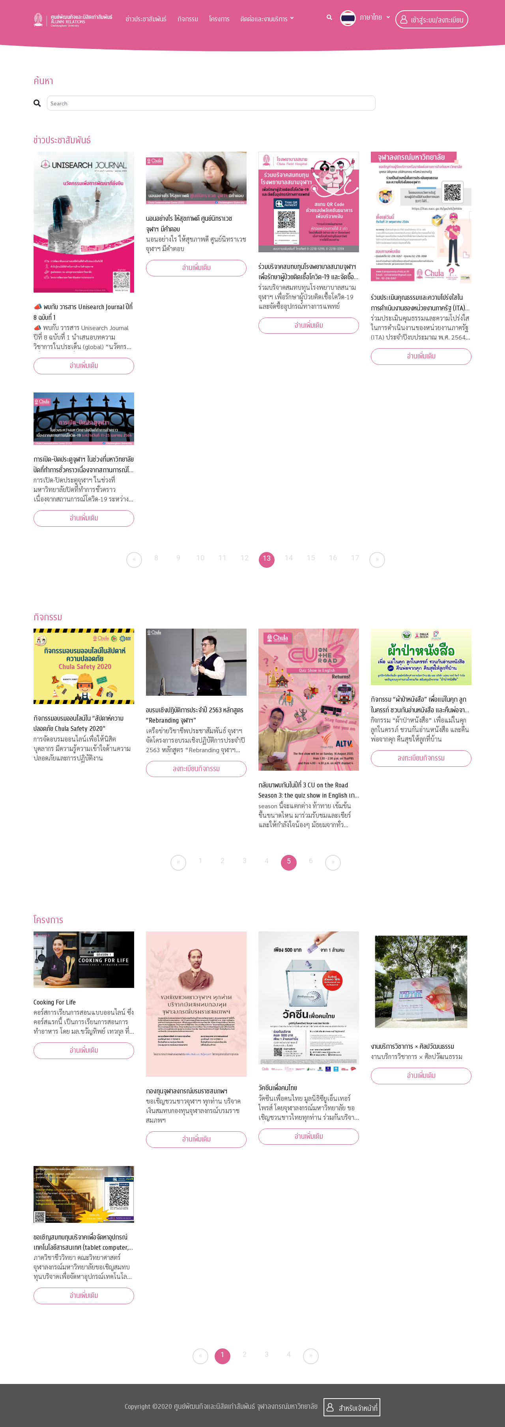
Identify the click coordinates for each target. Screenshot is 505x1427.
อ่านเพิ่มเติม (84, 366)
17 (355, 558)
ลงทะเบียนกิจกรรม (196, 769)
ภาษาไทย (361, 18)
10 (200, 558)
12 (245, 558)
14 (289, 558)
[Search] (211, 103)
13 (267, 558)
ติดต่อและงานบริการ (264, 19)
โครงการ (219, 19)
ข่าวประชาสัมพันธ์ (146, 19)
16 (333, 558)
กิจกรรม (188, 19)
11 (223, 558)
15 (311, 558)
